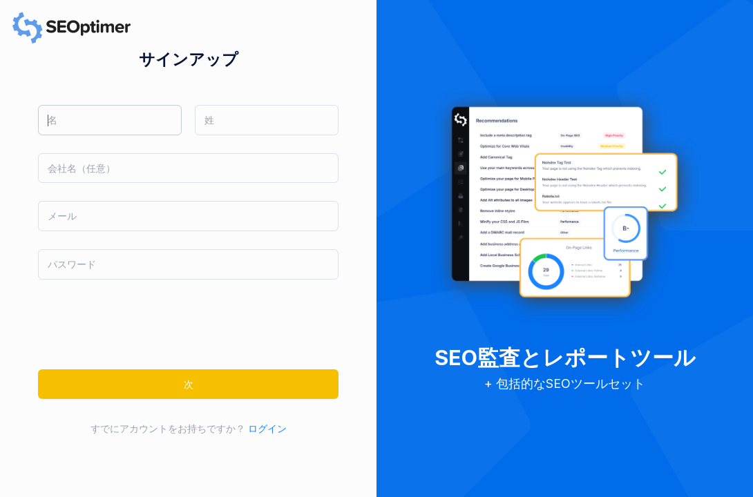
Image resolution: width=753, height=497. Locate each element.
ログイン (267, 428)
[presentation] (143, 324)
